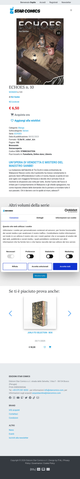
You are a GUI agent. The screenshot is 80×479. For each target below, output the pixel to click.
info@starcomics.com (54, 390)
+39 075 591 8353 (20, 390)
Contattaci (13, 414)
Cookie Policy (49, 463)
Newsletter (66, 2)
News (11, 430)
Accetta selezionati (40, 266)
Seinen (26, 131)
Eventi (11, 434)
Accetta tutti (65, 266)
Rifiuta (15, 266)
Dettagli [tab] (40, 218)
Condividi (14, 102)
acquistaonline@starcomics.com (46, 393)
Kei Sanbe (15, 97)
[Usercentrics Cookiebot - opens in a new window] (66, 211)
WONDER (13, 92)
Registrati (53, 2)
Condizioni (13, 418)
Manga (21, 128)
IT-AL (60, 460)
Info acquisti (14, 410)
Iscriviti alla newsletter (18, 438)
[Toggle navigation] (71, 10)
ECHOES (18, 134)
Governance (37, 463)
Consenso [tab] (14, 218)
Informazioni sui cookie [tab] (66, 218)
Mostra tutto (40, 276)
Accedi (43, 2)
